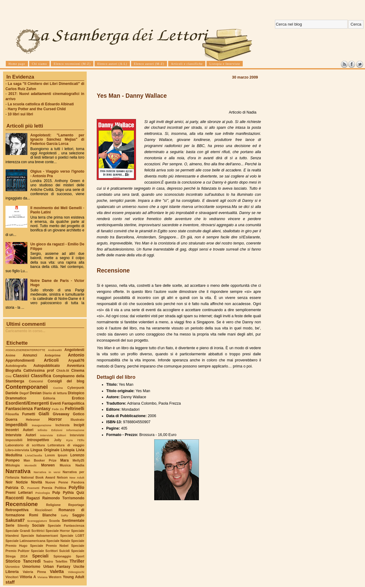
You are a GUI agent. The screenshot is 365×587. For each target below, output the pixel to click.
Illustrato (77, 419)
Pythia (68, 492)
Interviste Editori (53, 435)
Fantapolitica (73, 403)
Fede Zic (58, 409)
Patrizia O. (15, 488)
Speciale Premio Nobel (49, 545)
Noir (9, 482)
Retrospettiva (17, 510)
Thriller (77, 561)
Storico (12, 561)
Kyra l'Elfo (75, 440)
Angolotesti (74, 350)
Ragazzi (33, 498)
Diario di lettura (55, 393)
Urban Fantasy (56, 566)
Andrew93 (55, 350)
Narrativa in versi (47, 472)
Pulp (56, 492)
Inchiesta (62, 425)
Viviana (42, 577)
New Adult (76, 477)
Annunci (30, 355)
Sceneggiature (37, 520)
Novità (36, 482)
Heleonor (33, 419)
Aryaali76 (76, 360)
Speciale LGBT (72, 535)
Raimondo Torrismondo (63, 498)
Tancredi (32, 561)
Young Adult (73, 577)
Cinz (8, 376)
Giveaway (61, 414)
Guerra (11, 419)
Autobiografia (15, 365)
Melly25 (78, 460)
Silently (23, 525)
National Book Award (38, 477)
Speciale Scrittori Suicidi (50, 551)
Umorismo (31, 566)
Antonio (76, 355)
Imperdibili (16, 424)
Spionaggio (62, 556)
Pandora (77, 482)
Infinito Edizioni (50, 430)
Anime (10, 355)
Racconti (14, 497)
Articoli (51, 360)
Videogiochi (76, 572)
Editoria (49, 398)
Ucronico (12, 566)
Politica (60, 488)
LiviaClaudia (33, 455)
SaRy (64, 515)
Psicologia (42, 492)
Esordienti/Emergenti (27, 403)
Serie (9, 525)
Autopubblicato (46, 366)
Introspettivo (38, 440)
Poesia (47, 488)
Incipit (79, 425)
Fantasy (42, 408)
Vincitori (11, 577)
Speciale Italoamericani (39, 535)
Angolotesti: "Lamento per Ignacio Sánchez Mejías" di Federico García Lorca (57, 139)
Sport (80, 556)
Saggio (78, 515)
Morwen (48, 465)
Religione (53, 505)
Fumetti (28, 414)
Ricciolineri (43, 510)
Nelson (62, 477)
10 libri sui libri (20, 114)
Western (55, 577)
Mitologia (12, 465)
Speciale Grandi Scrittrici (24, 531)
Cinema (77, 370)
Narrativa (17, 471)
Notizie (22, 482)
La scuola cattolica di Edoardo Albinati (41, 104)
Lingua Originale (44, 450)
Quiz (80, 492)
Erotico (78, 398)
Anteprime (53, 355)
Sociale (38, 525)
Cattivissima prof (38, 370)
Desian (36, 393)
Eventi (55, 403)
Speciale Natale (58, 541)
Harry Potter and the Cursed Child (37, 109)
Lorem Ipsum (56, 455)
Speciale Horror (58, 531)
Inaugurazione (41, 425)
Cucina (58, 387)
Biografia (13, 370)
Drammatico (15, 398)
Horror (55, 419)
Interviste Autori (20, 435)
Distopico (76, 393)
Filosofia (12, 414)
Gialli (44, 413)
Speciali (40, 556)
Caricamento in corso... (25, 331)
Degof (24, 393)
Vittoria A (28, 577)
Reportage (76, 505)
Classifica (41, 375)
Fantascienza (19, 408)
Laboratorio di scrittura (25, 445)
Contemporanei (26, 387)
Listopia (68, 450)
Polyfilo (76, 487)
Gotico (78, 414)
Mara (64, 460)
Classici (21, 375)
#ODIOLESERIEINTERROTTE (25, 350)
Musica (65, 465)
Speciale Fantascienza (66, 525)
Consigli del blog (66, 381)
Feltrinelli (74, 408)
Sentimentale (73, 520)
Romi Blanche (43, 515)
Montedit (30, 465)
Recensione (21, 504)
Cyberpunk (75, 387)
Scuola (54, 520)
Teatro (48, 561)
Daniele (11, 393)
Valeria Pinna (34, 572)
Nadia (79, 465)
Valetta (57, 571)
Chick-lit (62, 370)
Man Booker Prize (39, 460)
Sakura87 (15, 520)
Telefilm (61, 561)
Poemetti (33, 488)
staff (10, 582)
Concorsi (36, 381)
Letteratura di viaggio (65, 445)
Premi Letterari (19, 492)
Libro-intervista (17, 450)
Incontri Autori (19, 430)
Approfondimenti (19, 360)
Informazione (75, 430)
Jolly (57, 440)
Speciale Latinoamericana (25, 541)
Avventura (75, 366)
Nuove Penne (56, 482)
